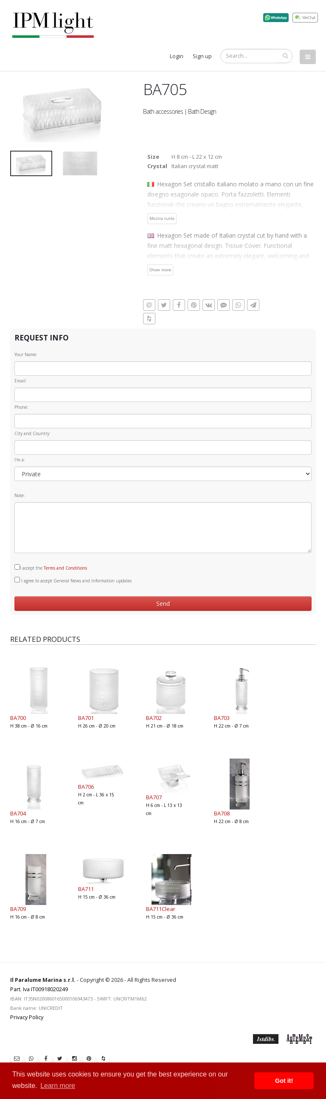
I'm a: (19, 460)
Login (176, 56)
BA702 (154, 718)
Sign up (202, 56)
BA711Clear (160, 909)
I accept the (50, 567)
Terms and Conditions (65, 568)
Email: (20, 381)
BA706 (86, 786)
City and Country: (32, 433)
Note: (19, 495)
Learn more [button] (57, 1085)
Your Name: (25, 354)
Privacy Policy (26, 1017)
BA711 (86, 889)
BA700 (18, 718)
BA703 (222, 718)
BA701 (86, 718)
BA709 (18, 909)
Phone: (21, 407)
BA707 (154, 797)
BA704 (18, 813)
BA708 (222, 813)
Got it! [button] (284, 1080)
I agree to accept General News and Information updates (73, 580)
